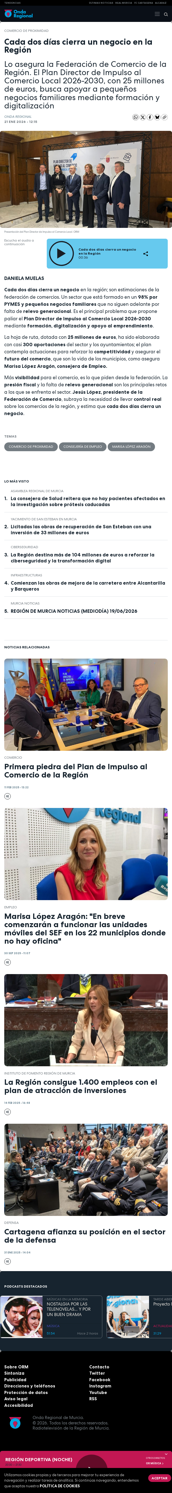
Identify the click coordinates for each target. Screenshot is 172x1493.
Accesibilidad (18, 1405)
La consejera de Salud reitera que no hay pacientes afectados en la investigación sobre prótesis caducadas (88, 501)
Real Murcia (123, 2)
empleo (10, 907)
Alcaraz (161, 2)
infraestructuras (26, 575)
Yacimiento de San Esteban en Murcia (44, 519)
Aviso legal (15, 1398)
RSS (93, 1398)
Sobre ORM (16, 1367)
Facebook (99, 1379)
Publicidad (15, 1379)
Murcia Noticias (25, 603)
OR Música (155, 1463)
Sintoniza (14, 1373)
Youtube (98, 1392)
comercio (13, 757)
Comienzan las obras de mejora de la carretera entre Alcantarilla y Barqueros (88, 586)
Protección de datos (26, 1392)
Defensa (11, 1222)
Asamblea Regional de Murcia (37, 491)
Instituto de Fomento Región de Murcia (39, 1073)
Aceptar (159, 1478)
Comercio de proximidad (26, 30)
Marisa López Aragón (131, 446)
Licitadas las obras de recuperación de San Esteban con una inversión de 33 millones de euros (81, 529)
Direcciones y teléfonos (29, 1386)
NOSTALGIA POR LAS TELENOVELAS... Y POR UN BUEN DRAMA (69, 1309)
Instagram (100, 1386)
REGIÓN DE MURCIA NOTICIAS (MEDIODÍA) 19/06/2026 (74, 611)
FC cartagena (143, 2)
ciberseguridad (24, 547)
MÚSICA (53, 1326)
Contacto (99, 1367)
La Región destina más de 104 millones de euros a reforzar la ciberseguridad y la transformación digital (82, 558)
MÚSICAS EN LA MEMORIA (67, 1299)
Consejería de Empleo (82, 446)
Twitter (97, 1373)
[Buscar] (164, 13)
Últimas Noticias (101, 2)
